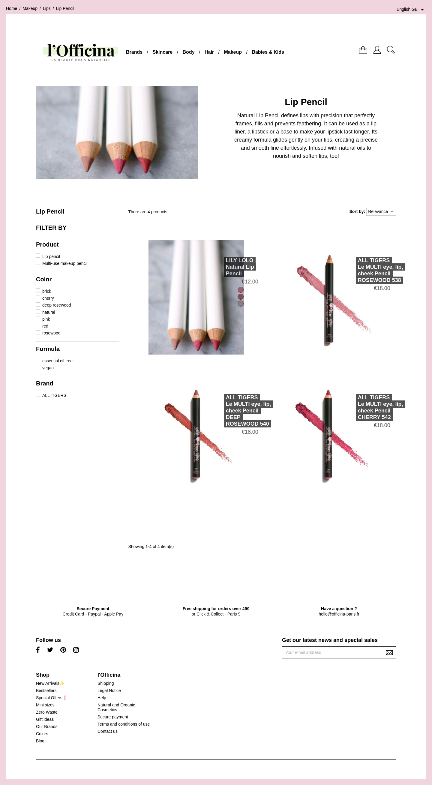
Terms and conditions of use (124, 724)
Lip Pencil (50, 211)
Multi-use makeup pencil (65, 263)
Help (102, 697)
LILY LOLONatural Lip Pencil (230, 267)
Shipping (106, 683)
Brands (134, 52)
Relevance (381, 211)
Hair (209, 52)
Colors (42, 733)
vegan (48, 367)
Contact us (108, 731)
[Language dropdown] (411, 9)
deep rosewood (56, 305)
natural (48, 312)
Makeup (233, 52)
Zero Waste (47, 712)
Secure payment (113, 717)
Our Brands (47, 726)
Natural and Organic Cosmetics (116, 707)
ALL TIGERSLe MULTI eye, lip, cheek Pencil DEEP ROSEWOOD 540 (239, 410)
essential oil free (57, 360)
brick (46, 291)
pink (46, 319)
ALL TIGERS (54, 395)
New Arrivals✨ (50, 683)
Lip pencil (51, 256)
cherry (48, 298)
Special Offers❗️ (52, 697)
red (45, 326)
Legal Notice (109, 690)
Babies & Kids (268, 52)
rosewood (51, 333)
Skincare (162, 52)
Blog (40, 741)
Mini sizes (45, 705)
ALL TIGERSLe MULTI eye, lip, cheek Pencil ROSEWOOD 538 (371, 270)
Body (189, 52)
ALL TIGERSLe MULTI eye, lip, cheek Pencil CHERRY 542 (371, 407)
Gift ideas (45, 719)
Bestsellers (46, 690)
